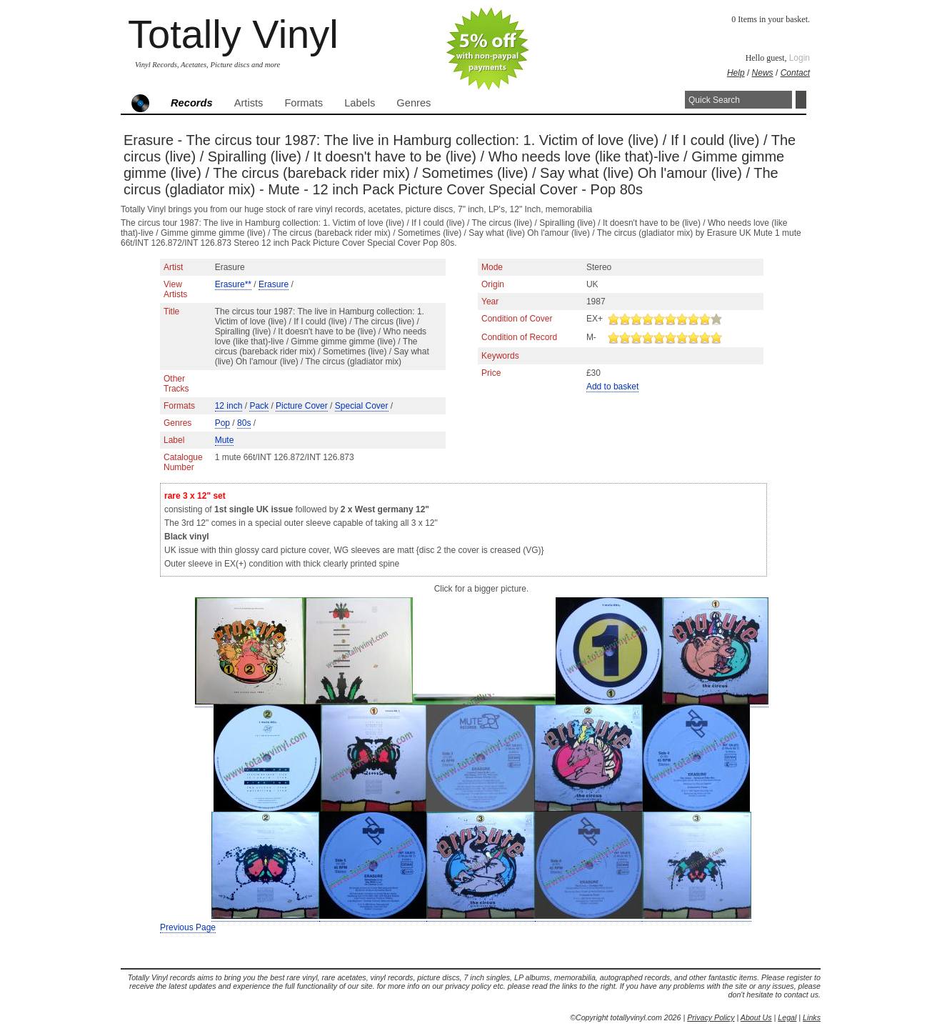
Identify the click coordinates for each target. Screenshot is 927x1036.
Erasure (274, 284)
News (762, 73)
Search (801, 100)
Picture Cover (302, 406)
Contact (795, 73)
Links (812, 1017)
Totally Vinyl (233, 33)
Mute (224, 440)
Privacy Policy (710, 1017)
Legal (787, 1017)
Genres (413, 103)
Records (192, 103)
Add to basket (612, 387)
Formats (303, 103)
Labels (359, 103)
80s (244, 423)
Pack (259, 406)
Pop (222, 423)
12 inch (229, 406)
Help (736, 73)
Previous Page (188, 927)
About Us (756, 1017)
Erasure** (233, 284)
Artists (249, 103)
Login (799, 58)
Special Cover (362, 406)
